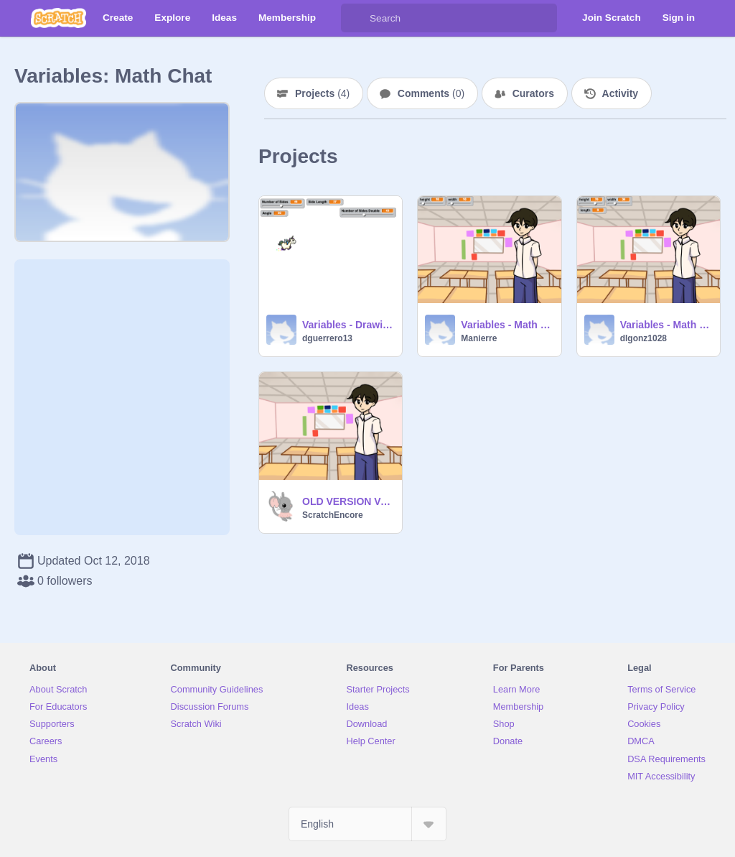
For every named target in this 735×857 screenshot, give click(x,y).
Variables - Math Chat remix (665, 324)
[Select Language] (367, 824)
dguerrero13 (327, 338)
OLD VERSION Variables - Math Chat (347, 501)
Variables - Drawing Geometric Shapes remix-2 (347, 324)
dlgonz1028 (643, 338)
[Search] (355, 18)
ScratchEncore (332, 515)
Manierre (479, 338)
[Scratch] (58, 18)
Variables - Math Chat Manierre (506, 324)
